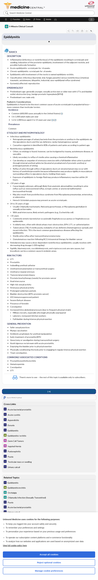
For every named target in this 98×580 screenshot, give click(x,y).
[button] (55, 19)
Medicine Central (25, 6)
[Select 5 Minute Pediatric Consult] (49, 441)
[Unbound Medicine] (89, 4)
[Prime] (37, 19)
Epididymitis (12, 37)
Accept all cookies (49, 554)
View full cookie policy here (15, 545)
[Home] (6, 19)
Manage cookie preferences (49, 571)
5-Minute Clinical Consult (19, 26)
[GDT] (49, 436)
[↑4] (49, 392)
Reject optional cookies (49, 562)
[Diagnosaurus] (49, 409)
